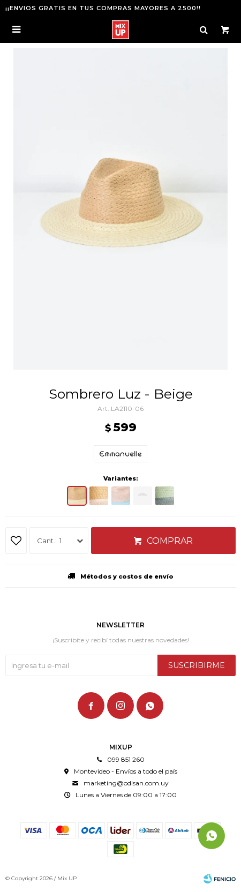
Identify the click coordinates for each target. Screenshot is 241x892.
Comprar (170, 541)
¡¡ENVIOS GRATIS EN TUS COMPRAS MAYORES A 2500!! (103, 8)
